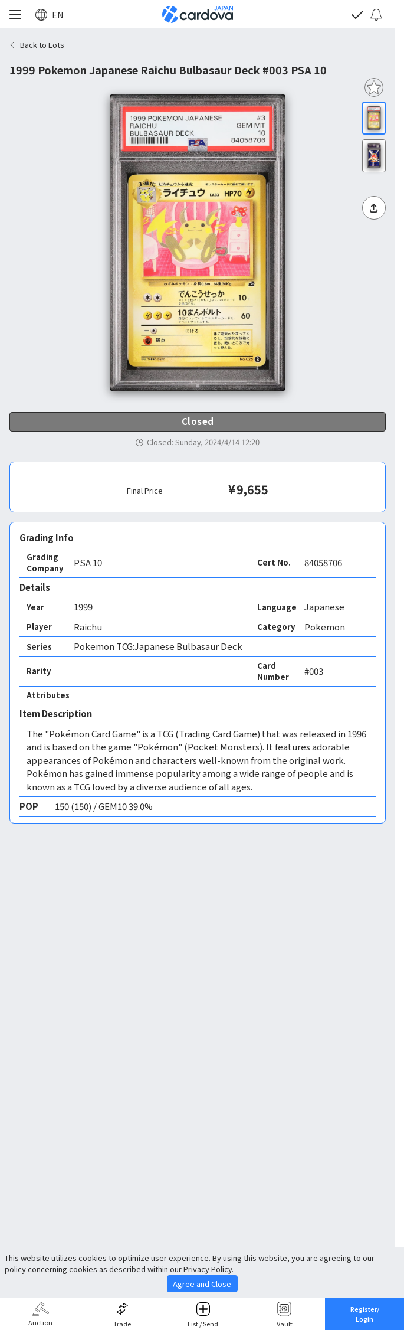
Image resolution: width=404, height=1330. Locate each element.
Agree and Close (202, 1283)
